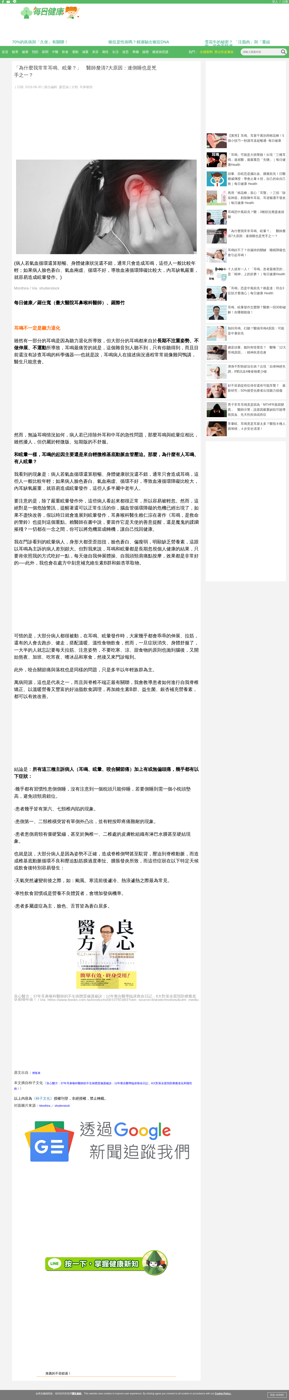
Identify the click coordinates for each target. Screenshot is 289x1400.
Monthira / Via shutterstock (36, 288)
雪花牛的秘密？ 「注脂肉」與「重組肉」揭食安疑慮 (237, 44)
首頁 (5, 52)
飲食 (65, 52)
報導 (15, 52)
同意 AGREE (277, 1395)
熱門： (193, 52)
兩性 (105, 52)
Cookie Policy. (223, 1393)
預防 (35, 52)
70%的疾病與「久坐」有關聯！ (40, 42)
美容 (95, 52)
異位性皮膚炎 (224, 52)
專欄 (135, 52)
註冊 (285, 1)
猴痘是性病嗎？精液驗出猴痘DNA (138, 42)
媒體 (145, 52)
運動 (75, 52)
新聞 (45, 52)
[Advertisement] (106, 122)
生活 (115, 52)
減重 (85, 52)
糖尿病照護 (160, 52)
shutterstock (62, 1105)
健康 (25, 52)
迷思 (125, 52)
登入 (275, 1)
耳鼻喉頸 (86, 87)
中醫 (55, 52)
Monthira (44, 1105)
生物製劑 (206, 52)
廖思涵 (64, 87)
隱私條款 (76, 1393)
